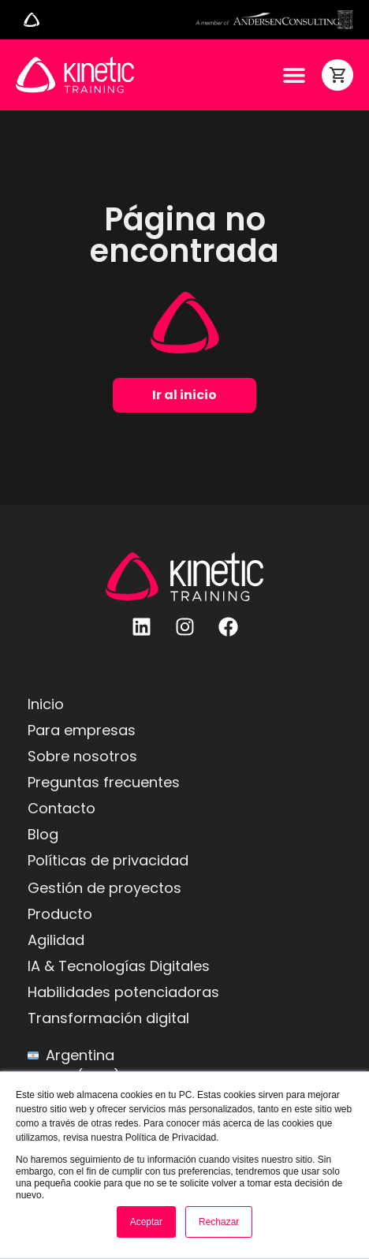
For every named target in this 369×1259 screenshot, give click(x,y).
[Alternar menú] (31, 20)
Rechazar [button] (219, 1221)
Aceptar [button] (146, 1221)
